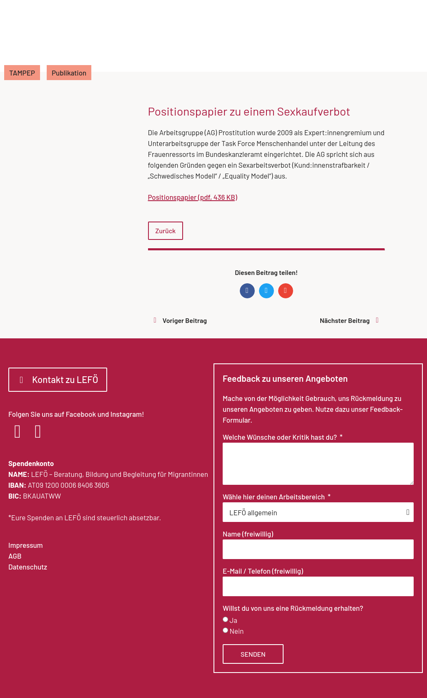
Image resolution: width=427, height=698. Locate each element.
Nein (236, 631)
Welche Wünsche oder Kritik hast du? (280, 437)
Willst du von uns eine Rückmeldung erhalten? (293, 608)
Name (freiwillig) (248, 534)
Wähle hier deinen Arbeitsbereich (275, 497)
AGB (14, 556)
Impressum (25, 545)
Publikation (69, 72)
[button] (247, 290)
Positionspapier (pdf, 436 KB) (192, 197)
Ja (233, 620)
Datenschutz (27, 566)
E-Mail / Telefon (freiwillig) (263, 571)
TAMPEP (22, 72)
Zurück (166, 230)
